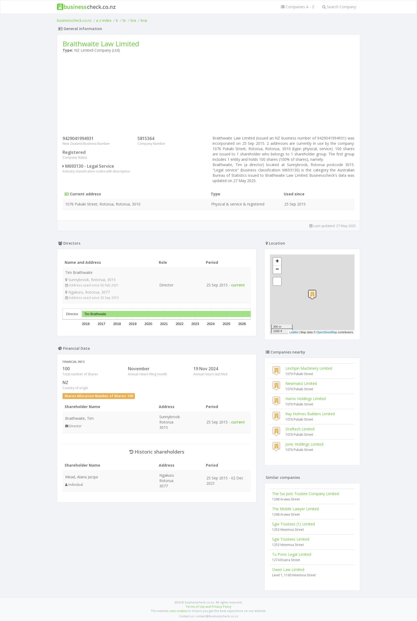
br (124, 20)
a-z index (103, 20)
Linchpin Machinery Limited (308, 368)
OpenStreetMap (326, 332)
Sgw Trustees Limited (290, 539)
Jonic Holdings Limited (304, 444)
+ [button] (277, 262)
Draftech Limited (299, 428)
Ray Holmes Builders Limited (310, 413)
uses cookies (178, 611)
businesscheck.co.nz (74, 20)
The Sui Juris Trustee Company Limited (305, 493)
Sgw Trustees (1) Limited (293, 524)
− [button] (277, 270)
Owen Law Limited (288, 569)
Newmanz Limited (301, 383)
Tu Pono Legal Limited (291, 554)
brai (144, 20)
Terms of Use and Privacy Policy (208, 606)
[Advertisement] (208, 95)
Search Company (339, 6)
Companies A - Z (297, 6)
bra (133, 20)
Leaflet (293, 332)
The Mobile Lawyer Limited (295, 508)
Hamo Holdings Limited (305, 398)
